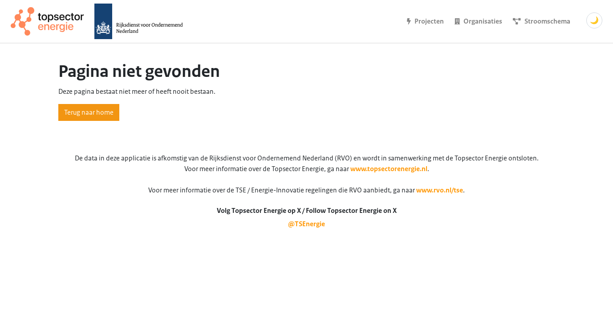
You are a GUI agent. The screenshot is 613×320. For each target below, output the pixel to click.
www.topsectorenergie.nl (388, 168)
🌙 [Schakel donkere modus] (594, 20)
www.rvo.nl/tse (439, 190)
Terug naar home (89, 112)
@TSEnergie (306, 224)
